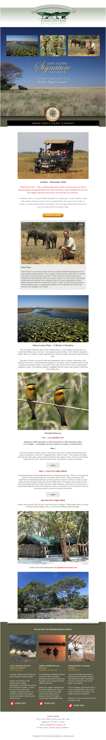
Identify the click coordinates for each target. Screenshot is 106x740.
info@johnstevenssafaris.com (55, 725)
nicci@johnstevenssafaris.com (65, 567)
